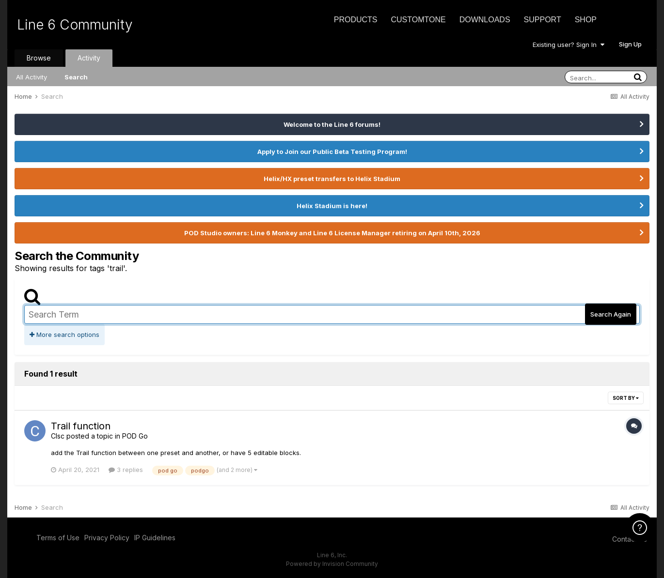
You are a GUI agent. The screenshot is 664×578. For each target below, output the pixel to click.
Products (356, 19)
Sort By (626, 398)
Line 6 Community (75, 24)
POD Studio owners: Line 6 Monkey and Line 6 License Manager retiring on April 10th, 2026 (332, 233)
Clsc (57, 436)
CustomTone (418, 19)
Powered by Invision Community (332, 563)
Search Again (610, 314)
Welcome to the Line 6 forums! (332, 124)
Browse (39, 58)
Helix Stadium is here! (332, 206)
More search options (64, 334)
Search (76, 77)
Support (542, 19)
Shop (586, 19)
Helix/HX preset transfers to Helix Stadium (332, 179)
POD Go (135, 436)
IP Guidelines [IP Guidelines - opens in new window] (154, 537)
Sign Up (630, 44)
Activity (89, 58)
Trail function (81, 426)
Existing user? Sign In (568, 44)
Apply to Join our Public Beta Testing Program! (332, 151)
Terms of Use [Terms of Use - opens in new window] (57, 537)
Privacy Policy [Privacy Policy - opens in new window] (106, 537)
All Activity (31, 77)
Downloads (484, 19)
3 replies (126, 469)
